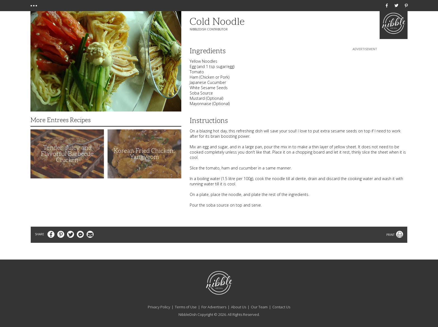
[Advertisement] (365, 87)
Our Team (259, 306)
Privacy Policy (159, 306)
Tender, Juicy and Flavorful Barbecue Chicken (67, 153)
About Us (238, 306)
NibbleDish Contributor (209, 29)
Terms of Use (186, 306)
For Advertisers (213, 306)
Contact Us (281, 306)
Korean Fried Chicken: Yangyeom (144, 153)
